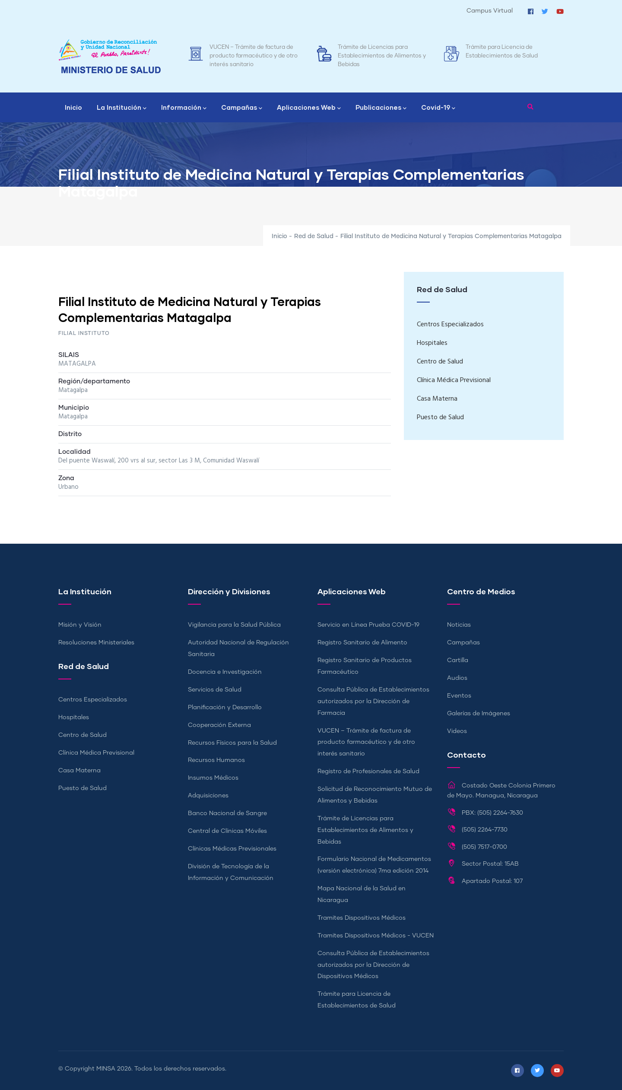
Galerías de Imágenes (478, 714)
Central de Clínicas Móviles (227, 831)
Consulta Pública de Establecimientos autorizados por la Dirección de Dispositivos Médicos (373, 965)
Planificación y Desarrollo (225, 707)
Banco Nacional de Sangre (227, 813)
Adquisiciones (208, 796)
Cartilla (457, 660)
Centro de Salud (440, 361)
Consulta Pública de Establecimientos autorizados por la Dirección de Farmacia (373, 701)
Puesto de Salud (440, 417)
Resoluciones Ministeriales (96, 643)
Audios (457, 678)
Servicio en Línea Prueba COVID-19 (368, 625)
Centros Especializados (450, 324)
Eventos (459, 696)
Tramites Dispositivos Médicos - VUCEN (375, 936)
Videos (457, 731)
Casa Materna (437, 399)
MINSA (105, 1069)
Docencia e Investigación (225, 672)
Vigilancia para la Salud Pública (234, 625)
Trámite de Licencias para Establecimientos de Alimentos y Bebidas (382, 56)
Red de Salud (313, 236)
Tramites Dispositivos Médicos (361, 918)
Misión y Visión (80, 625)
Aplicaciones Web (309, 108)
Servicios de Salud (214, 690)
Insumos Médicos (213, 778)
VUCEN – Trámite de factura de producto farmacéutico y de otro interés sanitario (253, 56)
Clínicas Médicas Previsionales (232, 849)
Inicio (73, 107)
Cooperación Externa (219, 725)
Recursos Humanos (216, 760)
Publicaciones (380, 108)
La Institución (121, 108)
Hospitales (432, 343)
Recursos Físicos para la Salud (232, 743)
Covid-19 (438, 108)
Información (183, 108)
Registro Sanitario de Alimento (362, 643)
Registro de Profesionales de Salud (368, 771)
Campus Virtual (489, 11)
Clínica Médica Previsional (454, 380)
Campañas (241, 108)
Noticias (459, 625)
